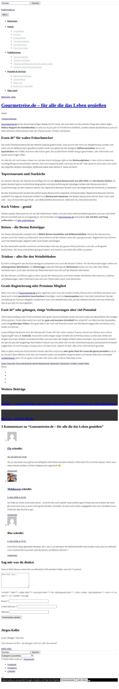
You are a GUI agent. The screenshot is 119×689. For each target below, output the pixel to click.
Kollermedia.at (8, 9)
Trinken (73, 363)
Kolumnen (12, 21)
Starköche (64, 363)
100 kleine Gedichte (21, 41)
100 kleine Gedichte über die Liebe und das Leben (33, 64)
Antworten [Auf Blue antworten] (12, 555)
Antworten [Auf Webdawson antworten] (12, 514)
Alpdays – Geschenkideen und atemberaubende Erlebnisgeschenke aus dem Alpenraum (58, 403)
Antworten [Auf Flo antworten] (12, 470)
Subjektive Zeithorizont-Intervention (28, 67)
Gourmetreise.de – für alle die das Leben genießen (53, 105)
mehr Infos (6, 651)
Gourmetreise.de (9, 124)
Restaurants (44, 363)
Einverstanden (67, 683)
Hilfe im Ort (18, 83)
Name (4, 604)
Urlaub (81, 363)
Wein (86, 363)
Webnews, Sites (8, 97)
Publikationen (14, 52)
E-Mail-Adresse (9, 609)
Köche (35, 363)
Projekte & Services (16, 71)
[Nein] (89, 683)
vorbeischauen (8, 358)
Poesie (10, 26)
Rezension (55, 363)
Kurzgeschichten (20, 44)
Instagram (12, 670)
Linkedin (11, 674)
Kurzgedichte (19, 31)
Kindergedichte (19, 38)
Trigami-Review (9, 118)
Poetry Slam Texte (21, 48)
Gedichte (17, 34)
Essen (4, 363)
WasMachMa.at (19, 79)
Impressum (29, 661)
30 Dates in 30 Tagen (22, 60)
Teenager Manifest (21, 57)
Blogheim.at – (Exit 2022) (23, 86)
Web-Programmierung (22, 76)
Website (5, 614)
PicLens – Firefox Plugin (17, 419)
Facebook (11, 667)
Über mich (12, 90)
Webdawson (14, 489)
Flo (9, 448)
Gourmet (11, 363)
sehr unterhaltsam (26, 220)
